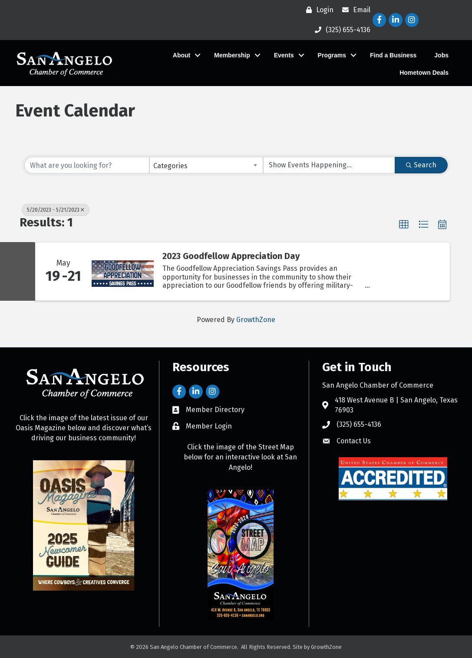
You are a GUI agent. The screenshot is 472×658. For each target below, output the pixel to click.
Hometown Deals (423, 72)
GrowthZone (255, 320)
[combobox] (206, 165)
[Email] (354, 10)
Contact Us (354, 441)
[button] (404, 224)
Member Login (209, 426)
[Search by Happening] (329, 165)
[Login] (317, 10)
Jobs (441, 55)
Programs (331, 55)
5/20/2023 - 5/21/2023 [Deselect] (55, 210)
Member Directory (215, 409)
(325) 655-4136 (359, 424)
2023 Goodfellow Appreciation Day (231, 256)
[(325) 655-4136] (340, 30)
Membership (231, 55)
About (181, 55)
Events (284, 55)
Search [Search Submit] (421, 165)
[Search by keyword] (86, 165)
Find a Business (393, 55)
